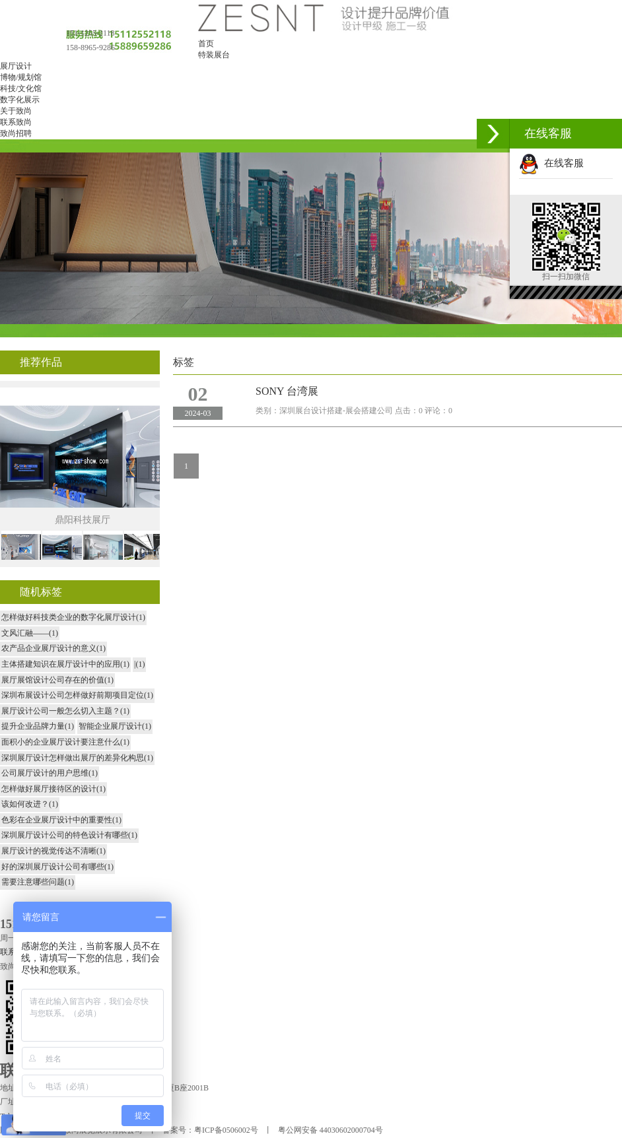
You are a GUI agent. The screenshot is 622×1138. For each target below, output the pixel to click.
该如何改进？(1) (29, 804)
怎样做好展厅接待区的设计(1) (53, 788)
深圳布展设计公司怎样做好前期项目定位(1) (77, 695)
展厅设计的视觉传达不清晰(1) (53, 850)
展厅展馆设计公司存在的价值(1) (57, 680)
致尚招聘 (16, 133)
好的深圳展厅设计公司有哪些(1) (57, 866)
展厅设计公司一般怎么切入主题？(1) (65, 711)
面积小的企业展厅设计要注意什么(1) (65, 742)
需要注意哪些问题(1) (37, 882)
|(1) (139, 664)
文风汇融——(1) (29, 633)
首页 (206, 43)
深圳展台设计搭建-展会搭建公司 (336, 410)
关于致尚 (16, 111)
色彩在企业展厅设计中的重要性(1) (61, 819)
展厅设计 (16, 66)
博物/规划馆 (21, 77)
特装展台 (214, 54)
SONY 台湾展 (287, 391)
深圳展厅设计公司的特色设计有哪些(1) (69, 835)
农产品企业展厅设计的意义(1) (53, 648)
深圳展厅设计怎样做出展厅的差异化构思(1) (77, 757)
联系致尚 (16, 122)
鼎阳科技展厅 (82, 520)
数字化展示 (20, 99)
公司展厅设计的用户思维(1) (49, 773)
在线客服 (551, 163)
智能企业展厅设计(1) (115, 726)
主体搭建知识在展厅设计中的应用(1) (65, 664)
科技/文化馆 (21, 88)
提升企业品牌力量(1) (37, 726)
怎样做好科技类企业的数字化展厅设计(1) (73, 617)
